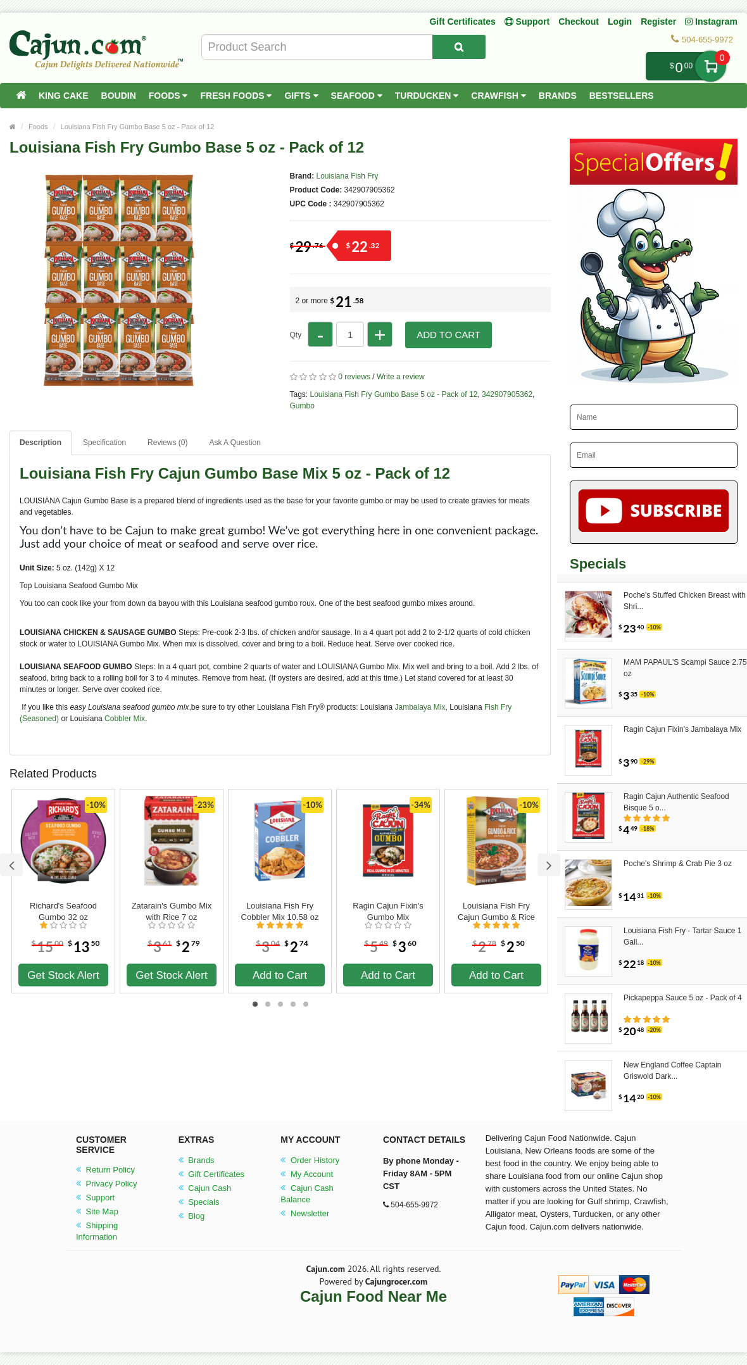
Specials (199, 1202)
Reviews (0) (167, 442)
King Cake (64, 96)
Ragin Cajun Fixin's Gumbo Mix (388, 911)
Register (658, 21)
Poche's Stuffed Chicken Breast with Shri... (685, 601)
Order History (309, 1160)
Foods (168, 96)
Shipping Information (97, 1231)
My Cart (710, 66)
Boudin (118, 96)
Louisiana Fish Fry (348, 176)
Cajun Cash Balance (307, 1193)
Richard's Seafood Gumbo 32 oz (63, 911)
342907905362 (507, 394)
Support (95, 1197)
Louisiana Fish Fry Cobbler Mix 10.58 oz (280, 911)
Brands (558, 96)
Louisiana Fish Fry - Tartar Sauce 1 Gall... (683, 936)
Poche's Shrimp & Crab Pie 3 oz (678, 863)
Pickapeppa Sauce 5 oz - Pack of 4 (683, 997)
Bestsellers (621, 96)
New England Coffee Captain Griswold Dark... (673, 1070)
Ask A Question (234, 442)
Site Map (97, 1211)
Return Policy (105, 1169)
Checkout (578, 21)
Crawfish (498, 96)
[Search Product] (459, 47)
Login (620, 21)
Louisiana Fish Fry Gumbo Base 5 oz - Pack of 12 (138, 126)
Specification (104, 442)
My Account (306, 1174)
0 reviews (354, 376)
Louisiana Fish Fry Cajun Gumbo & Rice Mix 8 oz (496, 911)
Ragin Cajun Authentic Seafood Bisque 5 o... (676, 802)
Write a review (401, 376)
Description (40, 442)
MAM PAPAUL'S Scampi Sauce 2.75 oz (685, 668)
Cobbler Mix (124, 718)
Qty (296, 334)
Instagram (711, 21)
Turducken (427, 96)
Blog (192, 1216)
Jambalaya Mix (418, 707)
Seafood (356, 96)
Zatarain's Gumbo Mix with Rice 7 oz (172, 911)
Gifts (301, 96)
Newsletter (304, 1213)
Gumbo (302, 405)
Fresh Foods (236, 96)
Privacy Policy (106, 1183)
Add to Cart (448, 334)
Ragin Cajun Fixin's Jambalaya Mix (682, 729)
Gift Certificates (462, 21)
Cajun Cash (205, 1188)
